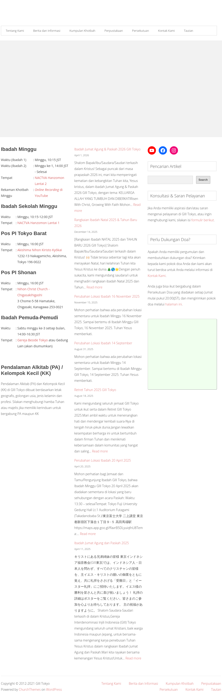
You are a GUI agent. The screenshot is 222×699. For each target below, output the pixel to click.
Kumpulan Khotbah (82, 31)
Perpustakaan (114, 31)
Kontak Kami (166, 31)
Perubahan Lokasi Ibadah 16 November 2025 (106, 296)
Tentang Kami (15, 31)
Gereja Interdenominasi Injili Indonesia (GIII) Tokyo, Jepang (34, 14)
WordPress (54, 689)
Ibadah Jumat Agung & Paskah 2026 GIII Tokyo (107, 149)
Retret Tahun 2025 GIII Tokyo (95, 390)
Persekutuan (140, 31)
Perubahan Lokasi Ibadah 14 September (103, 343)
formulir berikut (202, 220)
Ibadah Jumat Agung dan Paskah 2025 (101, 543)
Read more (94, 287)
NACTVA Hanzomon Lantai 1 (38, 223)
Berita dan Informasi (46, 31)
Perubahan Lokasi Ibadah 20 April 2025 (102, 460)
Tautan (188, 31)
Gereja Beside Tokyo (32, 340)
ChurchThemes (30, 689)
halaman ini (173, 304)
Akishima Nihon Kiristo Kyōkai (39, 250)
